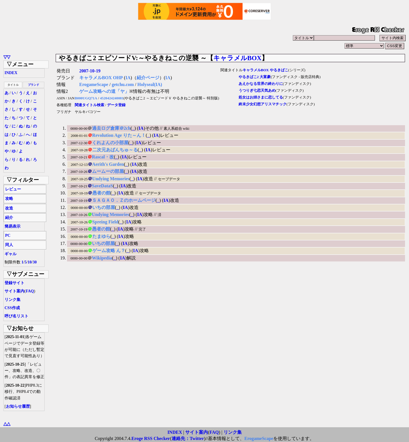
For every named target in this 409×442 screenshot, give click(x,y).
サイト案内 (14, 291)
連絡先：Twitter (188, 438)
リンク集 (12, 300)
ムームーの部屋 (108, 171)
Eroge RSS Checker (151, 438)
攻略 (9, 198)
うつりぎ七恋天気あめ (257, 91)
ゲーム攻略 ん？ (108, 250)
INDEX (11, 73)
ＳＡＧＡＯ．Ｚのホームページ (124, 200)
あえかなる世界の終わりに (261, 84)
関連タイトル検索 (89, 105)
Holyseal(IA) (149, 84)
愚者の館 (101, 192)
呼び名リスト (16, 316)
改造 (9, 208)
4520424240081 (112, 98)
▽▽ (6, 57)
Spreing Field (105, 221)
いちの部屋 (103, 207)
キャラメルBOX (237, 58)
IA (128, 77)
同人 (9, 245)
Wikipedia (102, 257)
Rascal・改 (103, 156)
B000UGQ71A (86, 98)
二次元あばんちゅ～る (115, 149)
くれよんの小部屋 (110, 142)
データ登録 (116, 105)
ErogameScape (93, 84)
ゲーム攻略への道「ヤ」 (104, 91)
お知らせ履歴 (18, 406)
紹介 (9, 217)
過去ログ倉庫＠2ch (111, 128)
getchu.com (123, 84)
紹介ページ (148, 77)
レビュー (13, 189)
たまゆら (101, 236)
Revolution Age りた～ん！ (119, 135)
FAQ (30, 291)
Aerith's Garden (108, 164)
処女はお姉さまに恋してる (261, 97)
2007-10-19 (90, 70)
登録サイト (14, 283)
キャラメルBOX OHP (101, 77)
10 (30, 262)
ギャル (10, 254)
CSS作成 (12, 308)
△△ (6, 423)
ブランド (33, 84)
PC (8, 235)
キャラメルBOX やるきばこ (265, 70)
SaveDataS (102, 185)
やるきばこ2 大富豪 (255, 77)
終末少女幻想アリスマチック (263, 104)
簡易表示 (12, 226)
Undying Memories (111, 178)
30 (35, 262)
